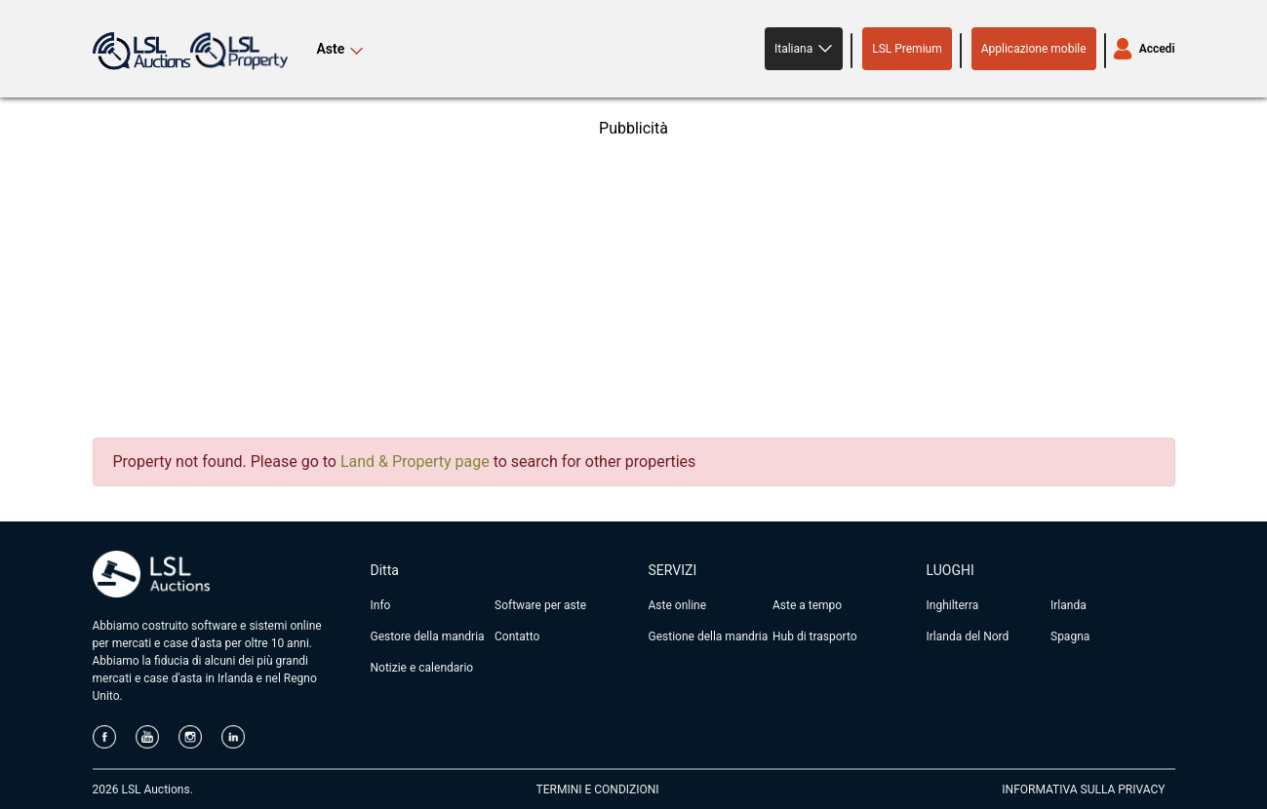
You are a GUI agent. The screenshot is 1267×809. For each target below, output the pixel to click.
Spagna (1069, 636)
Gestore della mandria (428, 636)
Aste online (678, 605)
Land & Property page (415, 461)
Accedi (1157, 49)
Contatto (517, 636)
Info (381, 605)
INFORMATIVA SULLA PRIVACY (1083, 789)
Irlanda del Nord (968, 636)
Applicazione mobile (1034, 49)
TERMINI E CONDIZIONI (597, 789)
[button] (804, 48)
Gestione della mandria (709, 636)
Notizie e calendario (422, 667)
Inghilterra (953, 605)
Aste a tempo (807, 605)
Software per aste (540, 605)
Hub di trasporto (814, 636)
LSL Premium (907, 49)
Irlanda (1068, 605)
